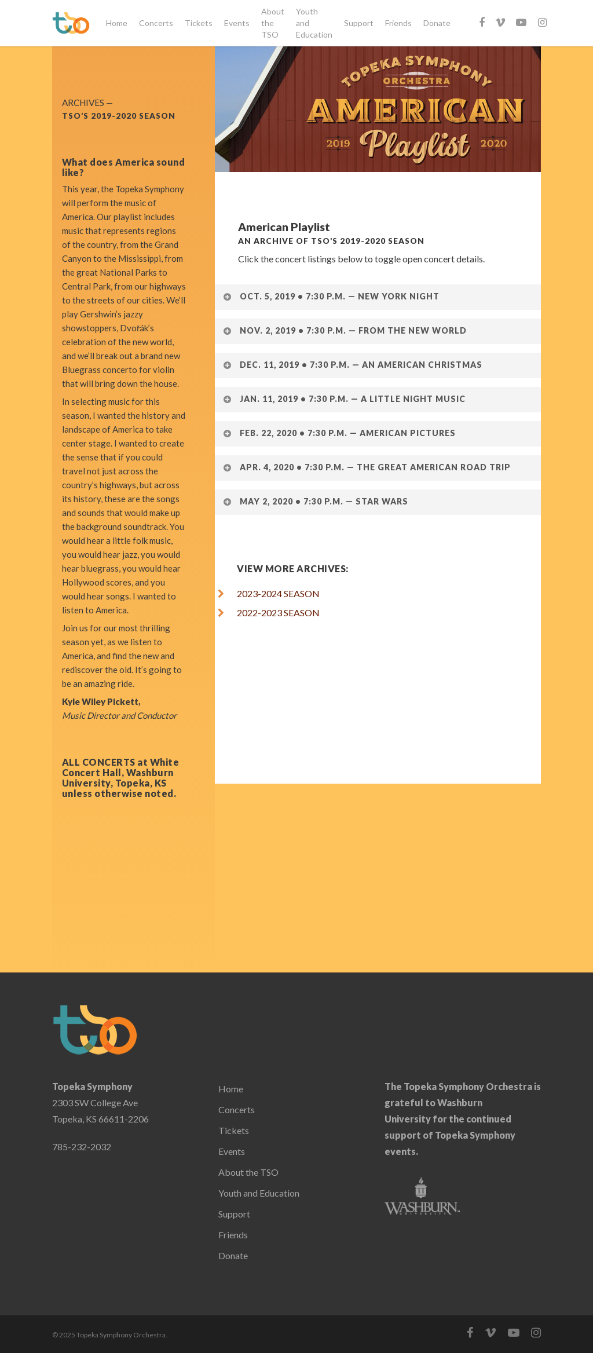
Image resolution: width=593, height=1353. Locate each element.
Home (116, 23)
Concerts (156, 23)
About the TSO (272, 22)
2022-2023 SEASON (274, 612)
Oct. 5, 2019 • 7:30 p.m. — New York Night (331, 296)
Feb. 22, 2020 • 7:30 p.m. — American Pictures (339, 433)
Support (359, 23)
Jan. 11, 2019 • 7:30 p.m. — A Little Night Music (344, 399)
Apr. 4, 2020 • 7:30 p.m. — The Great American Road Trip (366, 467)
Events (237, 23)
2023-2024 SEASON (278, 593)
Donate (437, 23)
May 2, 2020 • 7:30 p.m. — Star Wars (315, 501)
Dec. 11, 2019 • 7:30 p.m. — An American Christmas (352, 365)
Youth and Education (314, 22)
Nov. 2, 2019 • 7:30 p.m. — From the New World (344, 330)
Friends (398, 23)
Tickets (199, 23)
